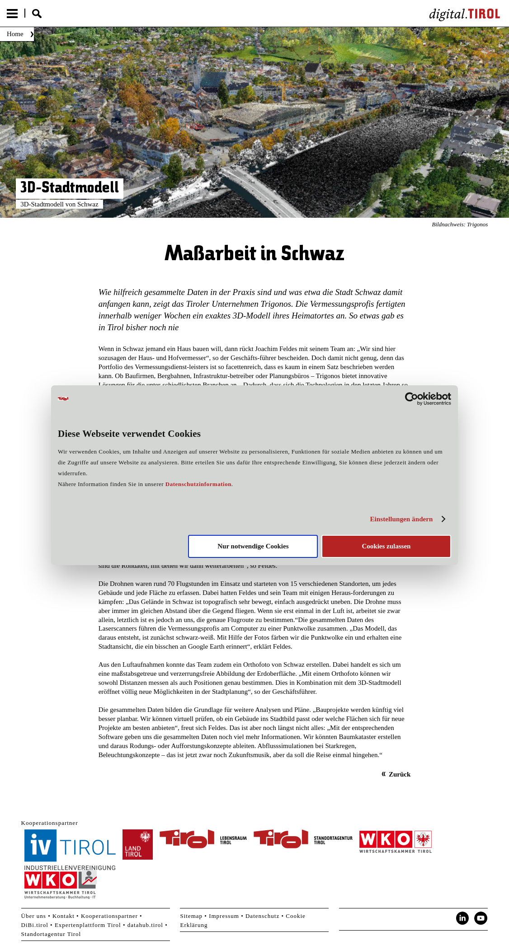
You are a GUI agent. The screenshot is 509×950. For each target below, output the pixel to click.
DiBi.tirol (34, 925)
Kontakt (63, 916)
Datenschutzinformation (198, 484)
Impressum (224, 916)
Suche (36, 13)
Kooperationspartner (109, 916)
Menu (12, 13)
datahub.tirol (145, 925)
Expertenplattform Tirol (88, 925)
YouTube (481, 918)
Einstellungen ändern (401, 519)
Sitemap (191, 916)
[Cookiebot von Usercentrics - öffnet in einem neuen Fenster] (411, 398)
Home (15, 33)
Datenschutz (262, 916)
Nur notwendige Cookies (252, 546)
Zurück (399, 774)
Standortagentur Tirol (51, 934)
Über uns (33, 916)
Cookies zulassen (386, 546)
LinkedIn (462, 918)
